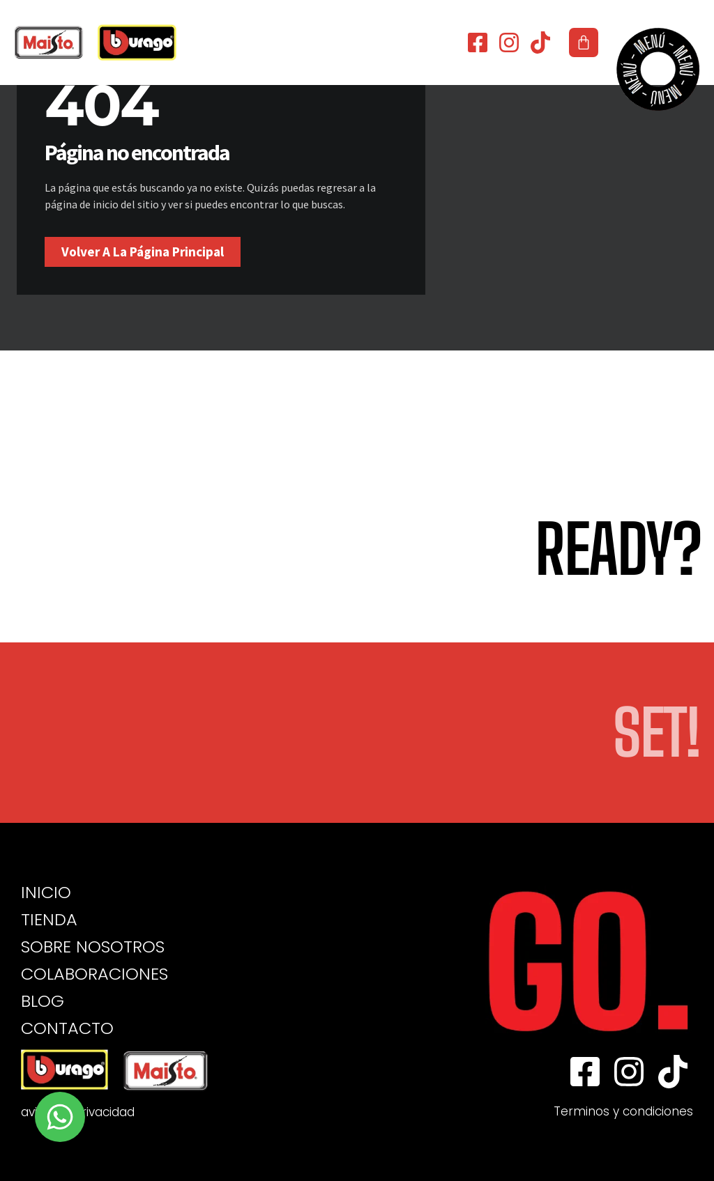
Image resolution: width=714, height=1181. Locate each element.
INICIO (46, 893)
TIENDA (49, 920)
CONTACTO (67, 1028)
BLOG (42, 1001)
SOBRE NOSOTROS (93, 947)
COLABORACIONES (94, 974)
